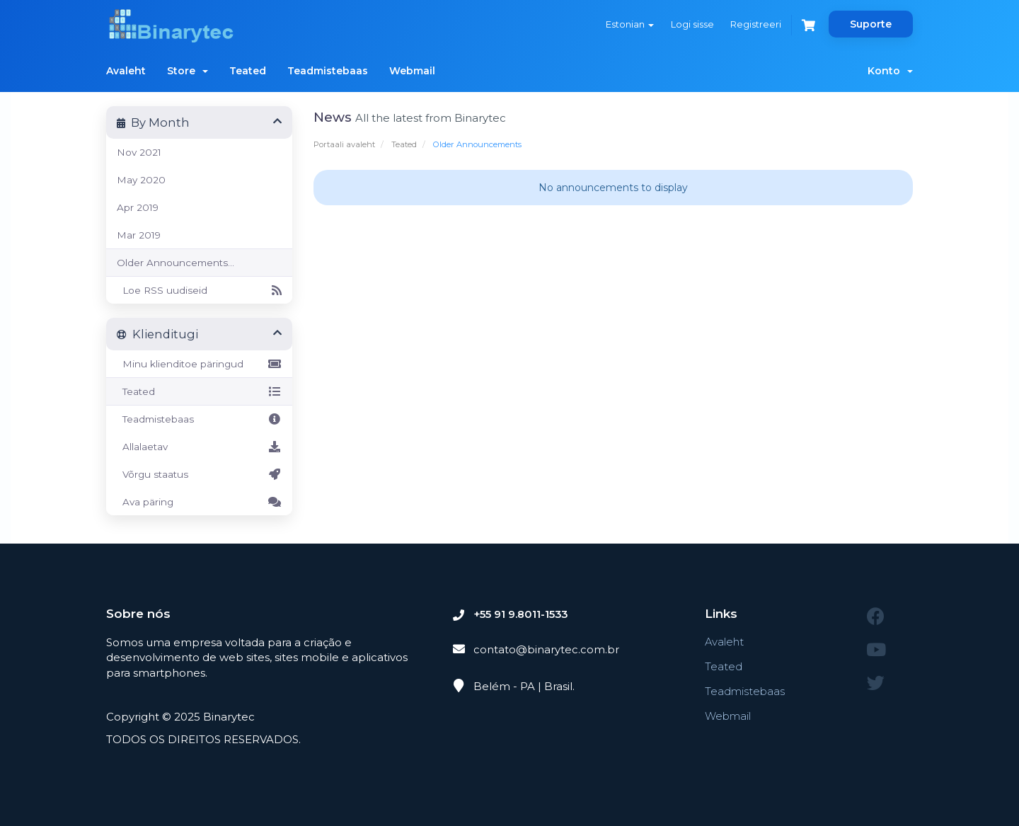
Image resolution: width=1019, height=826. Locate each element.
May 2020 (141, 179)
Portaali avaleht (344, 144)
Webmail (412, 70)
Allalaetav (199, 446)
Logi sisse (691, 24)
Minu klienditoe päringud (199, 363)
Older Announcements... (175, 262)
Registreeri (755, 24)
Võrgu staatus (199, 474)
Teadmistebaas (327, 70)
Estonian (628, 24)
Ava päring (199, 501)
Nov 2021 (139, 152)
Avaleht (126, 70)
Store (187, 70)
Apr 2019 (138, 207)
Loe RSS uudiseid (199, 290)
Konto (890, 70)
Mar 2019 (139, 235)
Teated (247, 70)
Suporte (871, 24)
